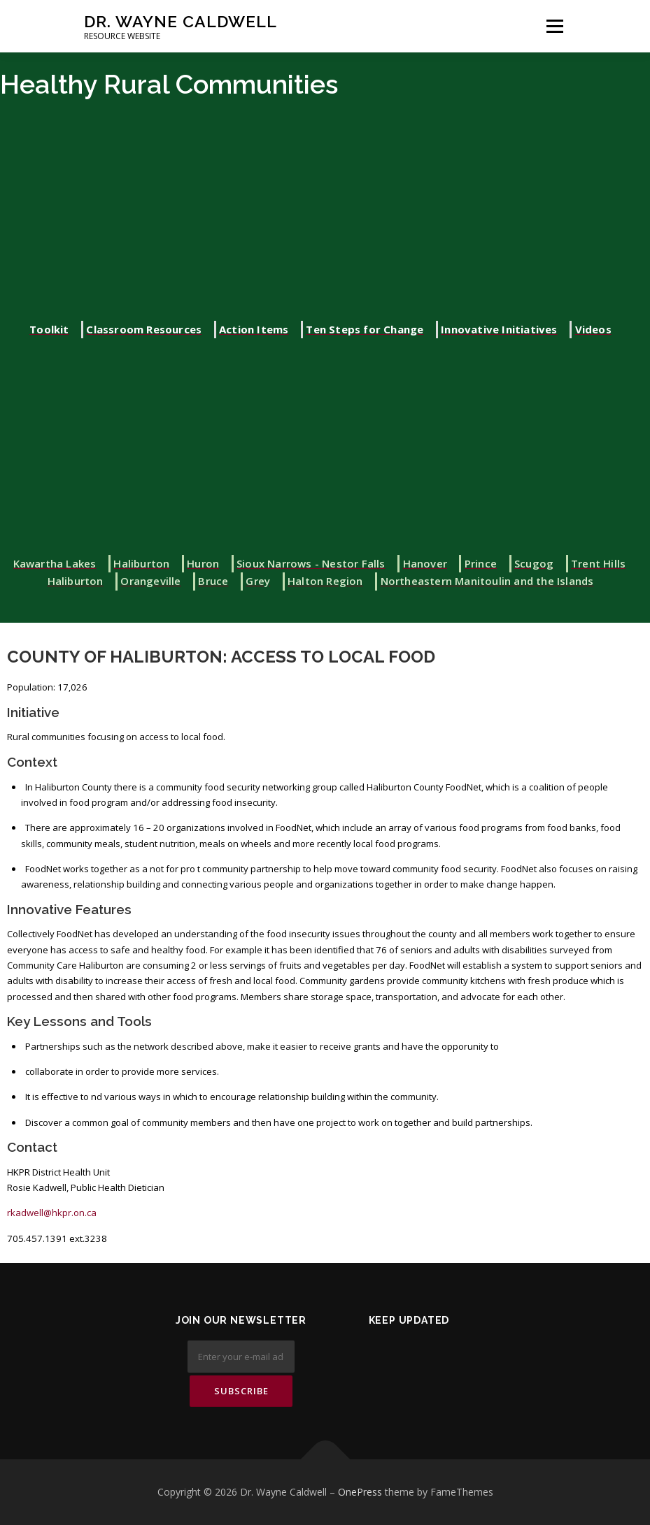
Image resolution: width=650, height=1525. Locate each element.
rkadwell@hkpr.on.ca (52, 1212)
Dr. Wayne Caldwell (180, 21)
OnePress (360, 1491)
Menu (554, 26)
